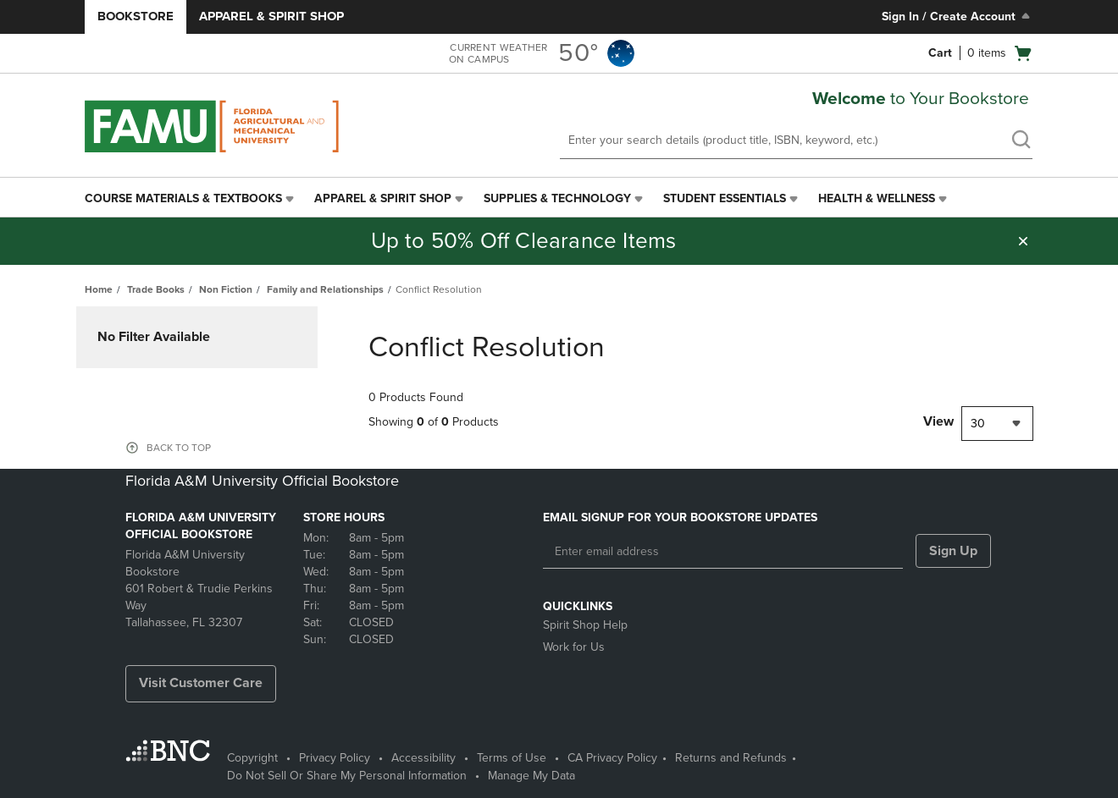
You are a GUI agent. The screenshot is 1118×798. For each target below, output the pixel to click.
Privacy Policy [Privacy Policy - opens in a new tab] (334, 758)
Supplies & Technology (557, 198)
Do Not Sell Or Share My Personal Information (347, 775)
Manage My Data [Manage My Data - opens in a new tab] (531, 775)
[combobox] (997, 423)
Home (99, 289)
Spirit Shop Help (585, 625)
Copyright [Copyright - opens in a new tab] (252, 758)
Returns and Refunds (731, 758)
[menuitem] (191, 199)
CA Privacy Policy (612, 758)
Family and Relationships (325, 289)
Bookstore (135, 16)
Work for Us (574, 647)
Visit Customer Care (201, 682)
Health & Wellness (876, 198)
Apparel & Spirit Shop (271, 16)
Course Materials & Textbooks (183, 198)
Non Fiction (225, 289)
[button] (1023, 241)
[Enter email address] (723, 552)
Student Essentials (724, 198)
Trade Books (156, 289)
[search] (1020, 141)
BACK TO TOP (179, 448)
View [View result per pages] (938, 421)
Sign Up (953, 550)
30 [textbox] (978, 423)
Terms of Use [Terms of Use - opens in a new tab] (511, 758)
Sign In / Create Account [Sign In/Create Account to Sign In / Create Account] (957, 16)
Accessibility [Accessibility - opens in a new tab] (423, 758)
